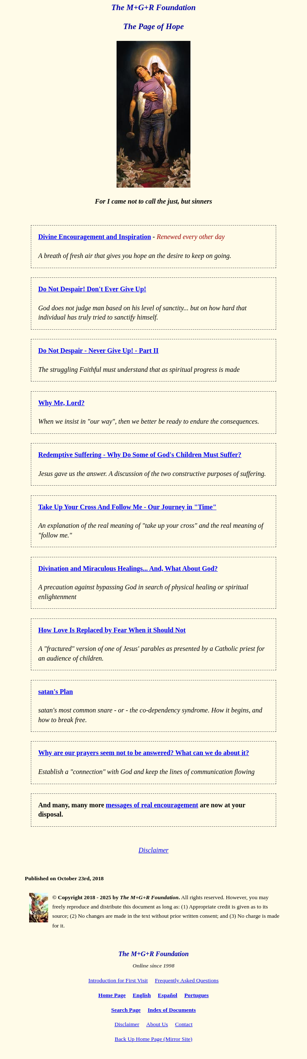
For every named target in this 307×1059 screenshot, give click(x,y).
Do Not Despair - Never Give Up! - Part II (98, 350)
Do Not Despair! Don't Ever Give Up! (92, 289)
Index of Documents (172, 1010)
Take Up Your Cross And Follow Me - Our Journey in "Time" (127, 507)
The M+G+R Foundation (153, 7)
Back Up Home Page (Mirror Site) (154, 1039)
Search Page (126, 1010)
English (142, 995)
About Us (157, 1024)
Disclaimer (153, 850)
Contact (183, 1024)
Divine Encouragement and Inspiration (94, 236)
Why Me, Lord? (61, 402)
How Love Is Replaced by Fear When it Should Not (111, 630)
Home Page (112, 995)
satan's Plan (55, 691)
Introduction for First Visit (118, 980)
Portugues (196, 995)
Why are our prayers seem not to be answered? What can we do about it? (143, 752)
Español (167, 995)
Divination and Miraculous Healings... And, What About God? (127, 568)
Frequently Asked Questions (187, 980)
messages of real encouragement (152, 805)
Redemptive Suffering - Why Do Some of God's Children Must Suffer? (139, 454)
